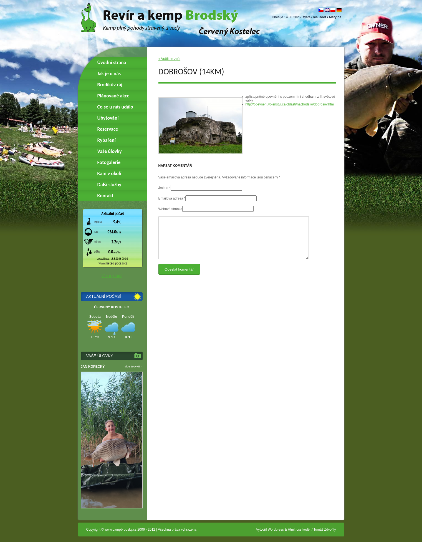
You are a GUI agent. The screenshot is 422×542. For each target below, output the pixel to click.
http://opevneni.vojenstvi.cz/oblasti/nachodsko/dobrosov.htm (290, 104)
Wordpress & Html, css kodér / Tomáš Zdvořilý (302, 529)
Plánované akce (113, 96)
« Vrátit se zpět (169, 59)
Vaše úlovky (109, 151)
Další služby (109, 184)
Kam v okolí (109, 173)
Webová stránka (170, 209)
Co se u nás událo (115, 107)
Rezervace (107, 129)
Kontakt (105, 196)
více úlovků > (134, 366)
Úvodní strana (111, 62)
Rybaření (106, 140)
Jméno (163, 188)
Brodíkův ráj (109, 85)
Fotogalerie (109, 162)
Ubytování (108, 118)
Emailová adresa (170, 198)
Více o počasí (112, 276)
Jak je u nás (109, 73)
